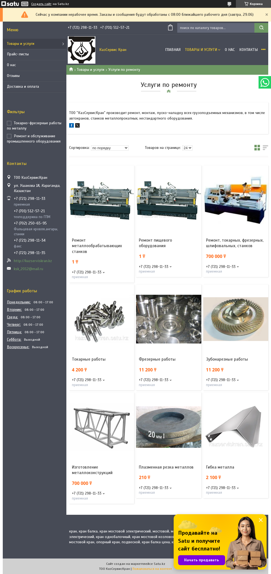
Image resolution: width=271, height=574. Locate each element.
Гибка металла (220, 467)
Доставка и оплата (23, 86)
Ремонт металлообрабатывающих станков (97, 246)
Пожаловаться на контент (152, 569)
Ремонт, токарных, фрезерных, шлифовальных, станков (235, 243)
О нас (11, 65)
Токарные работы (89, 359)
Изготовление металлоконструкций (92, 470)
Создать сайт (41, 4)
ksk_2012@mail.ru (28, 269)
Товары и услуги (20, 43)
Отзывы (13, 75)
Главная (173, 49)
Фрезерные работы (157, 359)
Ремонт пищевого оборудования (155, 243)
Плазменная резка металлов (166, 467)
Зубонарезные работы (227, 359)
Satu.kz (159, 564)
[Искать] (261, 28)
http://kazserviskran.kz (33, 260)
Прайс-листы (18, 54)
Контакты (248, 49)
